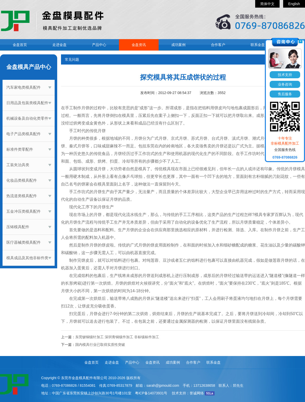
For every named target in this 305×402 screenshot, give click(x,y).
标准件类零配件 (19, 149)
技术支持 (285, 75)
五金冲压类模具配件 (23, 211)
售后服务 (285, 94)
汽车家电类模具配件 (23, 87)
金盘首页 (20, 45)
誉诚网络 (197, 393)
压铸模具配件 (17, 227)
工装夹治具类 (17, 165)
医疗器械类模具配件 (23, 242)
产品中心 (99, 45)
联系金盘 (258, 45)
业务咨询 (285, 84)
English (294, 4)
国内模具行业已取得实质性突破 (100, 345)
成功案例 (178, 45)
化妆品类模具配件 (21, 180)
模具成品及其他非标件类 (27, 258)
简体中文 (267, 4)
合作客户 (218, 45)
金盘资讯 (139, 45)
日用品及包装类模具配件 (27, 103)
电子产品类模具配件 (23, 134)
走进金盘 (59, 45)
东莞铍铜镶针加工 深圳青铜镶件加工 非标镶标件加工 (117, 337)
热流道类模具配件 (21, 196)
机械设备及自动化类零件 (27, 118)
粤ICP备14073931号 (151, 393)
